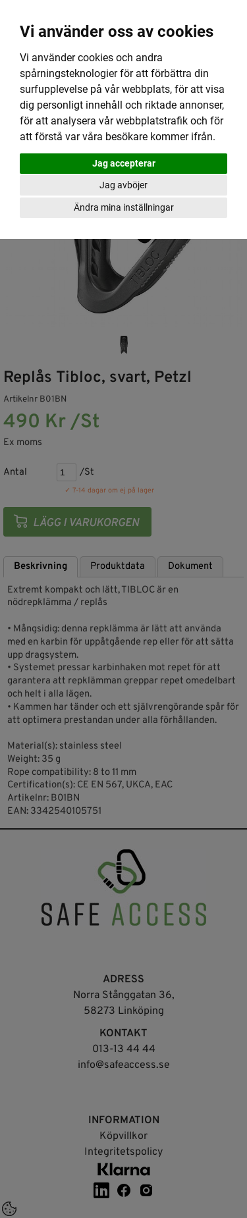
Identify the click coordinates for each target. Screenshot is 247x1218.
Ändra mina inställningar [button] (124, 207)
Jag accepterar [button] (123, 163)
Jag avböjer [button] (123, 185)
